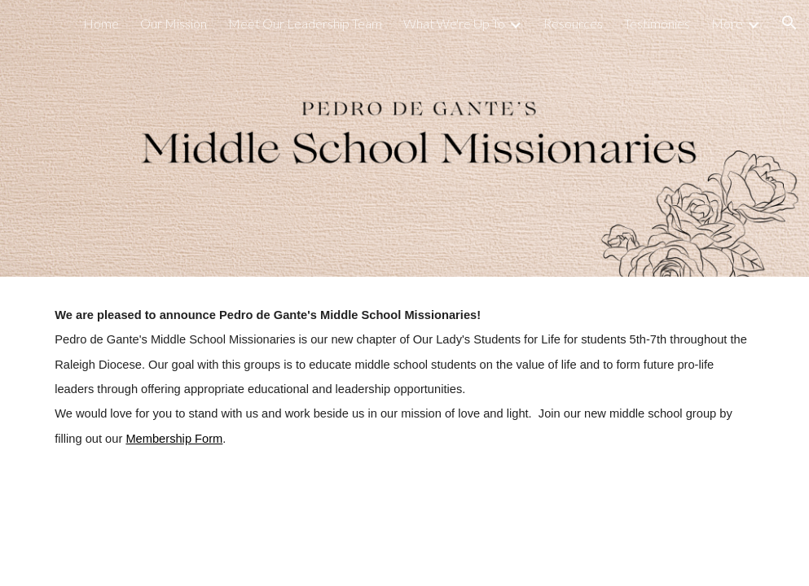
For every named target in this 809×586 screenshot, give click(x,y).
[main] (404, 376)
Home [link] (101, 23)
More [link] (727, 23)
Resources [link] (573, 23)
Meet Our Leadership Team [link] (305, 23)
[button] (789, 22)
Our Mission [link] (173, 23)
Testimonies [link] (657, 23)
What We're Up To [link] (454, 23)
